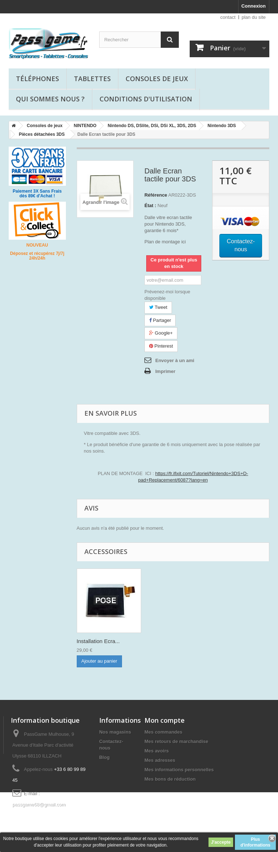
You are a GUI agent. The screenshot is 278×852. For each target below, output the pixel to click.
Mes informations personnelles (179, 769)
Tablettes (92, 78)
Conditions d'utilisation (146, 99)
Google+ (161, 333)
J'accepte (221, 842)
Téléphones (37, 78)
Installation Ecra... (98, 641)
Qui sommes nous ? (50, 99)
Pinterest (161, 346)
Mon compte (164, 720)
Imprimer (165, 371)
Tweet (158, 307)
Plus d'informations (255, 842)
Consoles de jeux (157, 78)
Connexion (253, 6)
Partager (160, 320)
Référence (155, 195)
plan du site (254, 17)
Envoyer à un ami (174, 360)
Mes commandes (163, 732)
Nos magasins (115, 732)
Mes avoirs (156, 751)
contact (228, 17)
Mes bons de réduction (170, 779)
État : (150, 205)
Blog (104, 757)
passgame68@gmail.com (39, 804)
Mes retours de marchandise (176, 741)
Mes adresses (159, 760)
